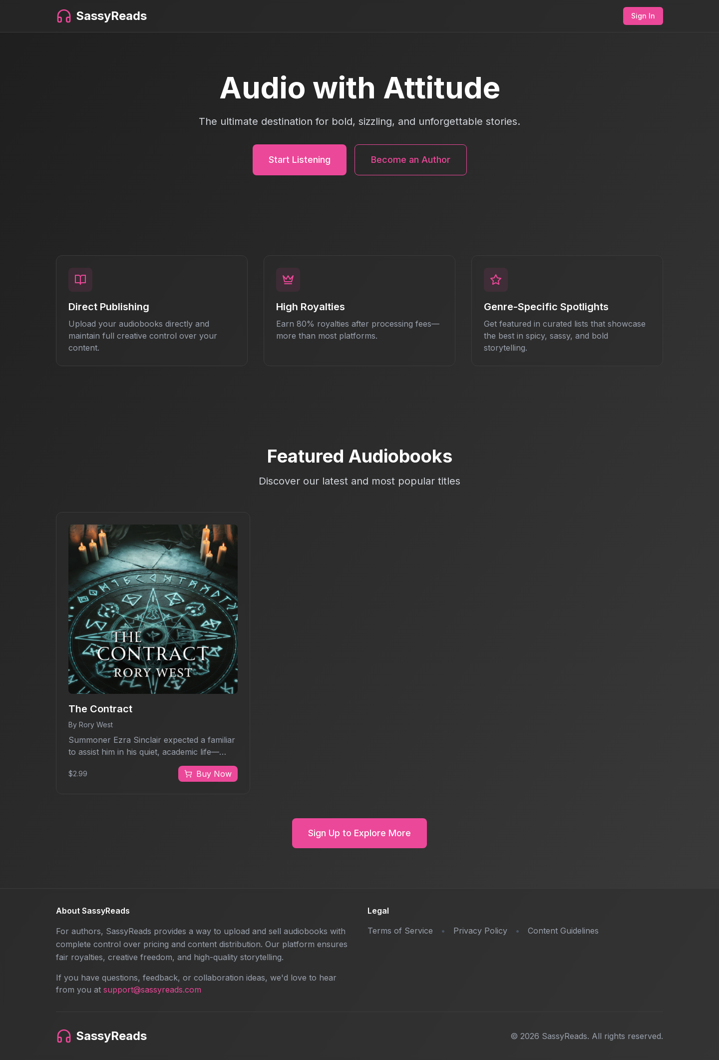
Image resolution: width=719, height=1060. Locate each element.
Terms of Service (400, 931)
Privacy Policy (480, 931)
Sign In (643, 15)
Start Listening (300, 159)
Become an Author (410, 159)
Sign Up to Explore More (359, 833)
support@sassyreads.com (152, 990)
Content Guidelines (563, 931)
